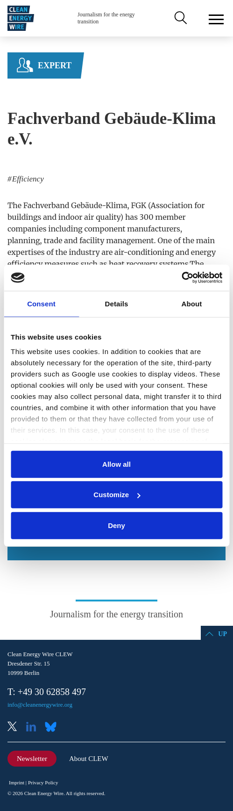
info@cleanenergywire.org (39, 704)
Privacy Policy (43, 782)
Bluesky (53, 727)
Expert (54, 65)
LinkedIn (34, 727)
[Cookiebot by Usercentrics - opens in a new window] (181, 278)
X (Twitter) (15, 727)
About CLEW (88, 758)
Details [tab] (116, 303)
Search (179, 18)
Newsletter (32, 758)
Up (222, 633)
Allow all (116, 464)
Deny (116, 525)
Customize (116, 495)
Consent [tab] (41, 303)
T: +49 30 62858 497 (46, 691)
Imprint (16, 782)
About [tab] (192, 303)
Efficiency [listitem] (27, 178)
